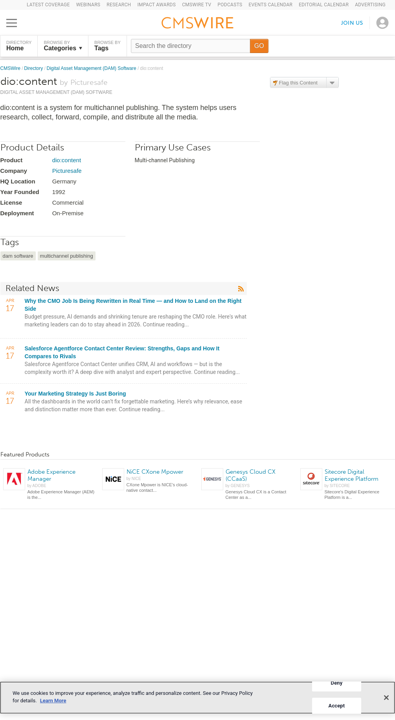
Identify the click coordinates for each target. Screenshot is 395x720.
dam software (18, 256)
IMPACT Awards (156, 4)
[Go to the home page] (197, 24)
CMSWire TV (196, 4)
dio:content (66, 160)
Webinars (88, 4)
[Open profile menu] (382, 22)
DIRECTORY (18, 46)
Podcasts (229, 4)
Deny (337, 683)
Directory (34, 68)
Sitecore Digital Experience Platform (351, 475)
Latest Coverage (48, 4)
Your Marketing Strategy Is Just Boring (75, 393)
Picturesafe (67, 170)
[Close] (386, 697)
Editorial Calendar (324, 4)
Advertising (370, 4)
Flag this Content (298, 83)
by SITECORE (337, 486)
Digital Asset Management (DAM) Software (92, 68)
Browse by (63, 46)
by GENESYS (238, 486)
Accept (337, 706)
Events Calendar (270, 4)
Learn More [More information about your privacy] (53, 701)
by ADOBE (37, 486)
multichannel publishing (66, 256)
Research (119, 4)
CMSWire (11, 68)
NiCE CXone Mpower (155, 471)
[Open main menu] (11, 22)
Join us (352, 23)
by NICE (134, 478)
